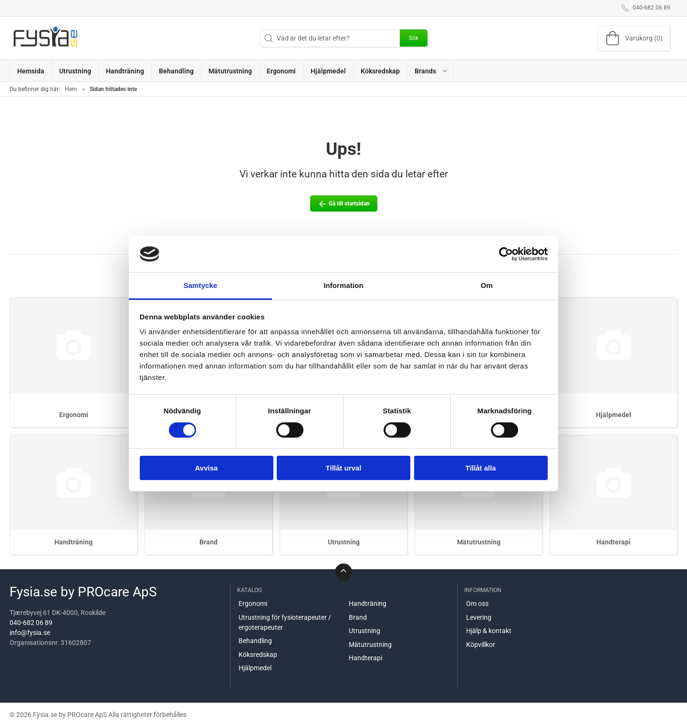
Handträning (73, 542)
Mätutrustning (478, 542)
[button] (430, 71)
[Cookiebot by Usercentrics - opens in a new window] (506, 254)
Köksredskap (258, 654)
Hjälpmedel (613, 415)
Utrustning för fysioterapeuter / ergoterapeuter (285, 622)
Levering (478, 617)
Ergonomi (73, 415)
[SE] (45, 38)
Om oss (477, 603)
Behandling (255, 641)
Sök (413, 38)
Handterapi (613, 542)
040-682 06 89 (31, 622)
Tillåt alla (481, 468)
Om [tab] (486, 285)
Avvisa (206, 468)
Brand (208, 542)
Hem (71, 89)
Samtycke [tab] (201, 285)
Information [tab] (343, 285)
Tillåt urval (344, 468)
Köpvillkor (480, 644)
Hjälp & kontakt (488, 631)
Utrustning (344, 542)
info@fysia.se (30, 632)
